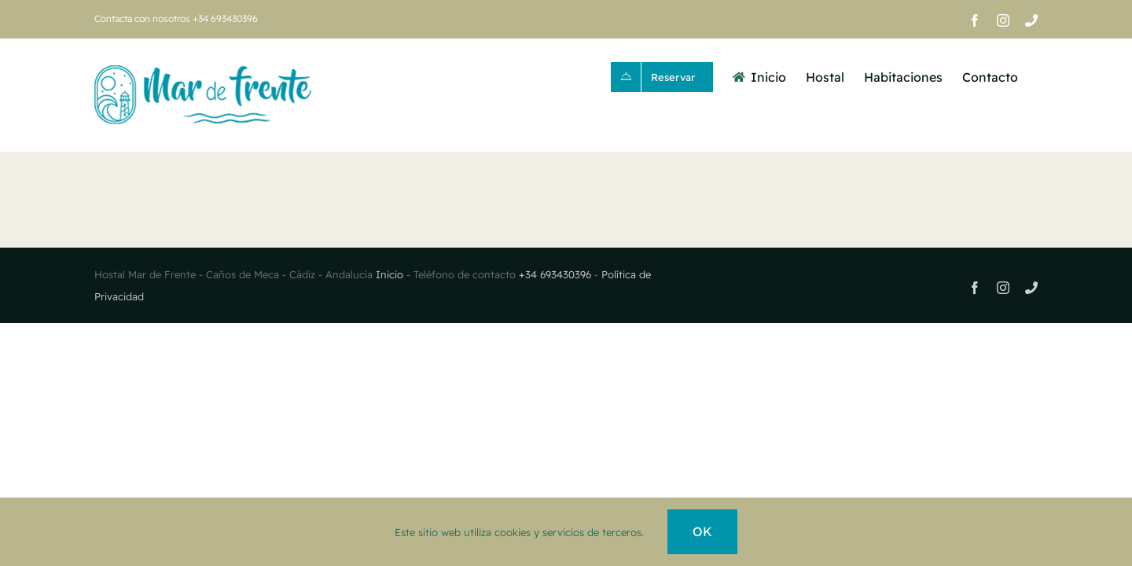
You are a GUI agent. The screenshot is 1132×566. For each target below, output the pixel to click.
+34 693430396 (556, 274)
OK (702, 531)
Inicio (391, 274)
